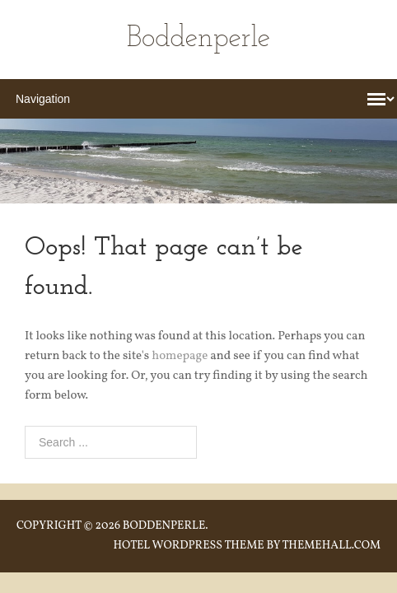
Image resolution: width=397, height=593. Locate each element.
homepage (180, 356)
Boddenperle (198, 39)
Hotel (131, 545)
